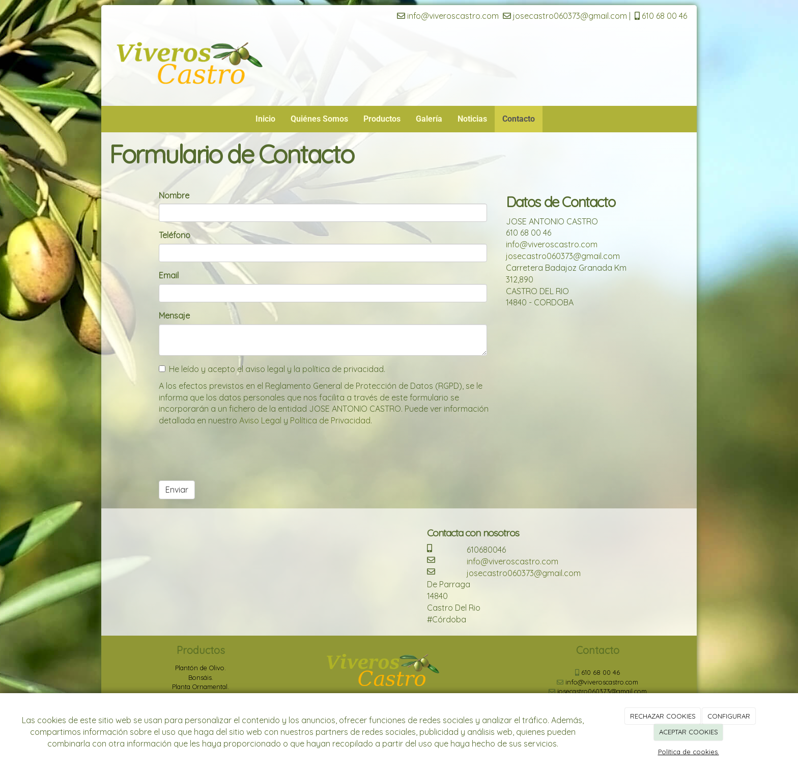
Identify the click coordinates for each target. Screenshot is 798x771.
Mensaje (174, 315)
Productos (382, 119)
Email (169, 275)
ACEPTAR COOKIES (688, 732)
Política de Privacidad (330, 420)
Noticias (472, 119)
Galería (429, 119)
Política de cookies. (688, 752)
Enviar (176, 489)
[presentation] (236, 453)
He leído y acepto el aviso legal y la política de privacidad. (272, 369)
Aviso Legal (260, 420)
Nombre (174, 195)
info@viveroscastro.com (448, 16)
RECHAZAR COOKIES (663, 716)
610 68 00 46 (661, 16)
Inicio (265, 119)
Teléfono (174, 235)
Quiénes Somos (319, 119)
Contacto (518, 119)
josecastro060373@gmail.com (565, 16)
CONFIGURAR (728, 716)
